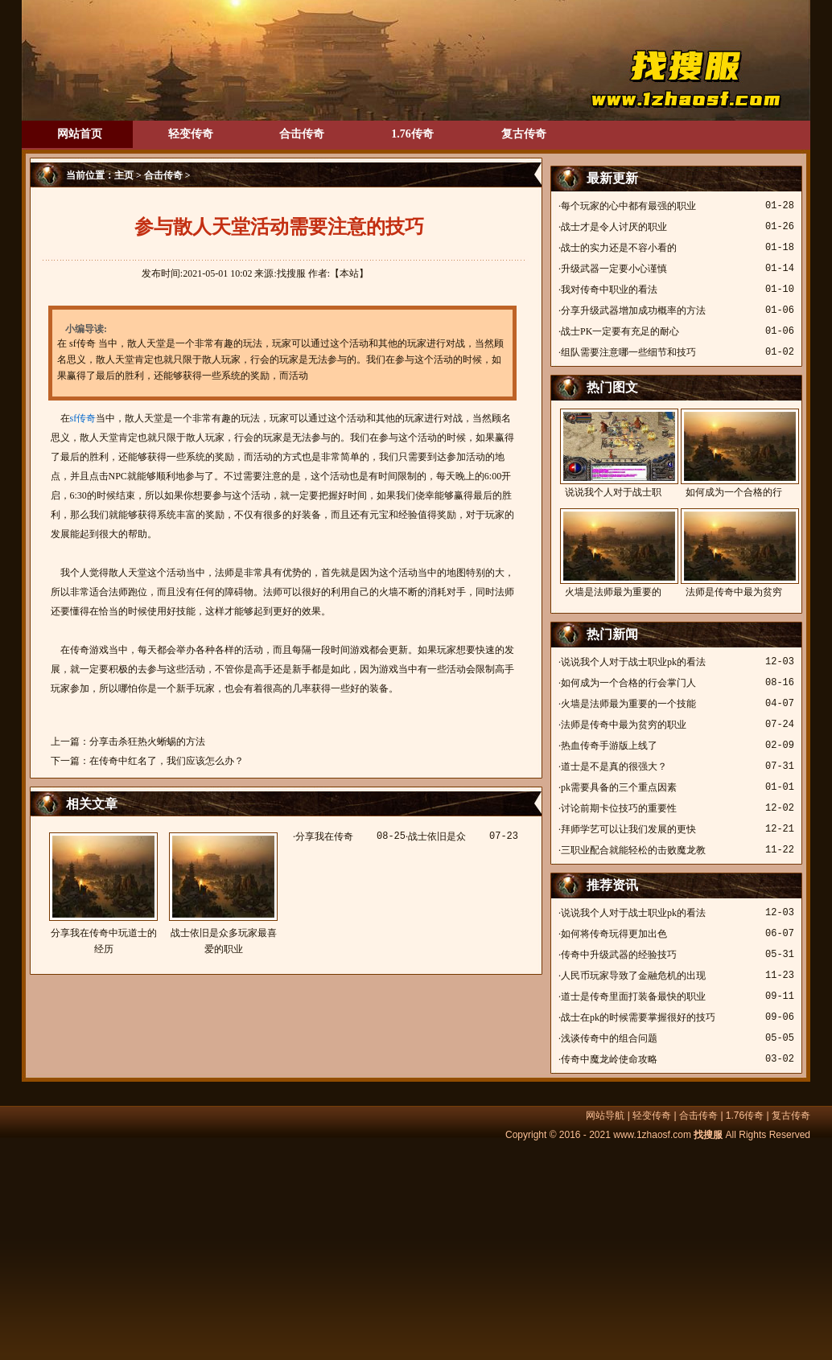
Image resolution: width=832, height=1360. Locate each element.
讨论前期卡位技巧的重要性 (619, 808)
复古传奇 (523, 134)
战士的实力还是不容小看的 (619, 247)
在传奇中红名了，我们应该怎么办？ (166, 760)
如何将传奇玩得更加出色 (614, 933)
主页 (124, 175)
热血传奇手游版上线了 (609, 745)
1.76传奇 (412, 134)
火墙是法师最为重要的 (613, 553)
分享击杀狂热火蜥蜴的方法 (147, 741)
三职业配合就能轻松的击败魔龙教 (633, 850)
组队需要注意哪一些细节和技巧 (628, 352)
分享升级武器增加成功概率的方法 (633, 310)
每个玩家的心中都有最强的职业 (628, 206)
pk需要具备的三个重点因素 (619, 787)
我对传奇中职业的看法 (609, 289)
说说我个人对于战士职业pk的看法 (633, 662)
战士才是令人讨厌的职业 (614, 226)
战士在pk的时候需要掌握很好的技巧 (638, 1017)
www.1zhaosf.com (652, 1134)
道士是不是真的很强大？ (614, 766)
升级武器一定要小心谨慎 (614, 268)
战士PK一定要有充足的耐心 (620, 331)
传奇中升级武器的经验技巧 (619, 954)
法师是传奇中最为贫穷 (734, 553)
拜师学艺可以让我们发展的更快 (628, 829)
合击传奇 (301, 134)
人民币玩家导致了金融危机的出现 (633, 975)
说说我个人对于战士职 (613, 453)
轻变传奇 (190, 134)
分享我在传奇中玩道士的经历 (103, 893)
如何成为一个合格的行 (734, 453)
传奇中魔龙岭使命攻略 (609, 1059)
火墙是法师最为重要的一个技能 (628, 703)
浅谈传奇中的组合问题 (609, 1038)
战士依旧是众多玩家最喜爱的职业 (223, 893)
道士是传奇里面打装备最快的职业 (633, 996)
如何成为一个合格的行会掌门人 (628, 682)
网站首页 (79, 134)
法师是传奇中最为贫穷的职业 (623, 724)
